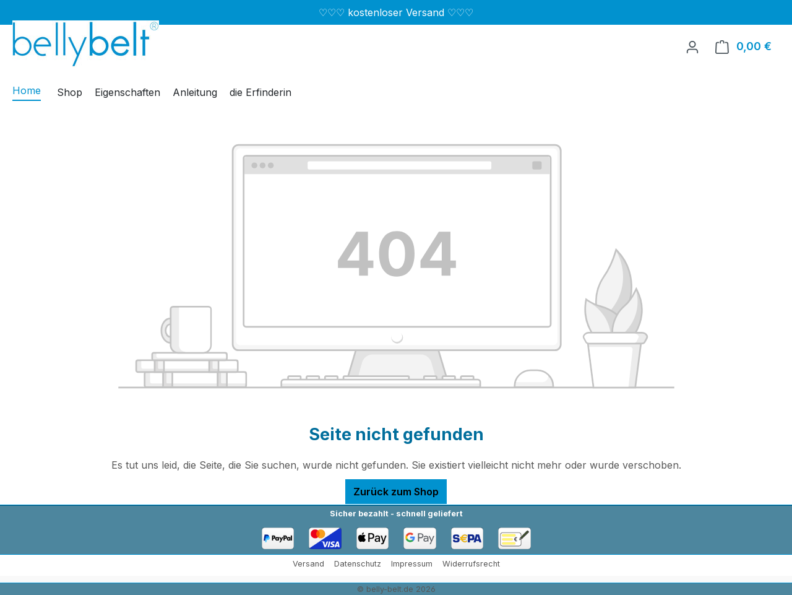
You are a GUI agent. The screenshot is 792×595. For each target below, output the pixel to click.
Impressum (412, 563)
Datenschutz (357, 563)
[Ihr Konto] (692, 46)
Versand (308, 563)
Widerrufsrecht (471, 563)
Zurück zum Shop (396, 491)
